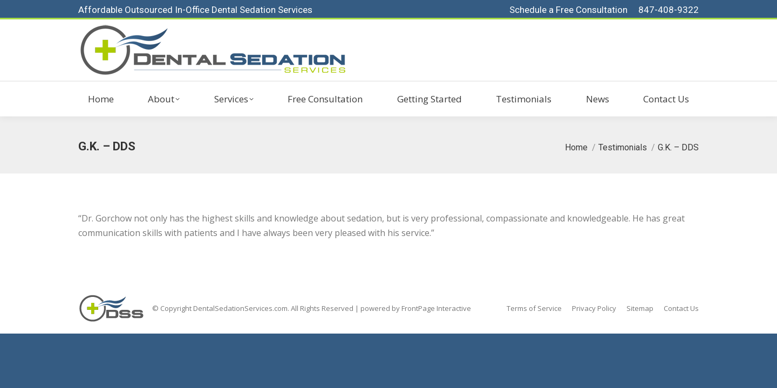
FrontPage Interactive (436, 308)
